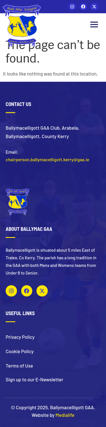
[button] (94, 25)
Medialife (64, 415)
